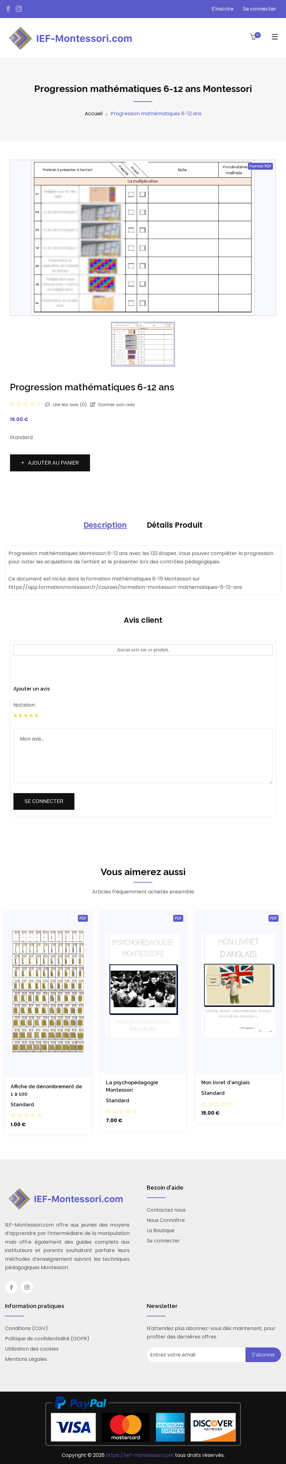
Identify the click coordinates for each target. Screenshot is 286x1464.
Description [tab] (105, 525)
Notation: (24, 705)
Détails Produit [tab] (175, 525)
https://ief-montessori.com (140, 1455)
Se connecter (259, 8)
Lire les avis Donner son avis (90, 404)
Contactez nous (166, 1210)
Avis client (143, 620)
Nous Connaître (166, 1220)
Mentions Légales (26, 1359)
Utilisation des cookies (32, 1348)
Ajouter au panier (50, 463)
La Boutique (160, 1230)
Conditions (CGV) (26, 1328)
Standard (22, 1105)
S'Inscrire (223, 8)
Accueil (93, 113)
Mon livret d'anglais (225, 1082)
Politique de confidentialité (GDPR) (47, 1338)
